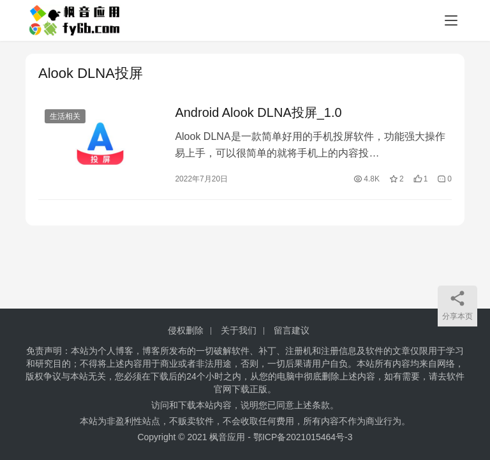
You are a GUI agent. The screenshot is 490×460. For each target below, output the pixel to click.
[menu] (451, 20)
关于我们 (238, 330)
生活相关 (65, 116)
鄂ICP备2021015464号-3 (303, 437)
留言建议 (291, 330)
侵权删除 (186, 330)
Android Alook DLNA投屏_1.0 (258, 112)
